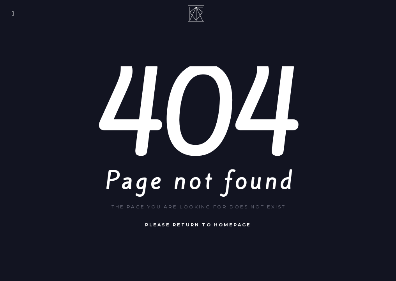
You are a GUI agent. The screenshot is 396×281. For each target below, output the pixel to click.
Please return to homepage (198, 225)
